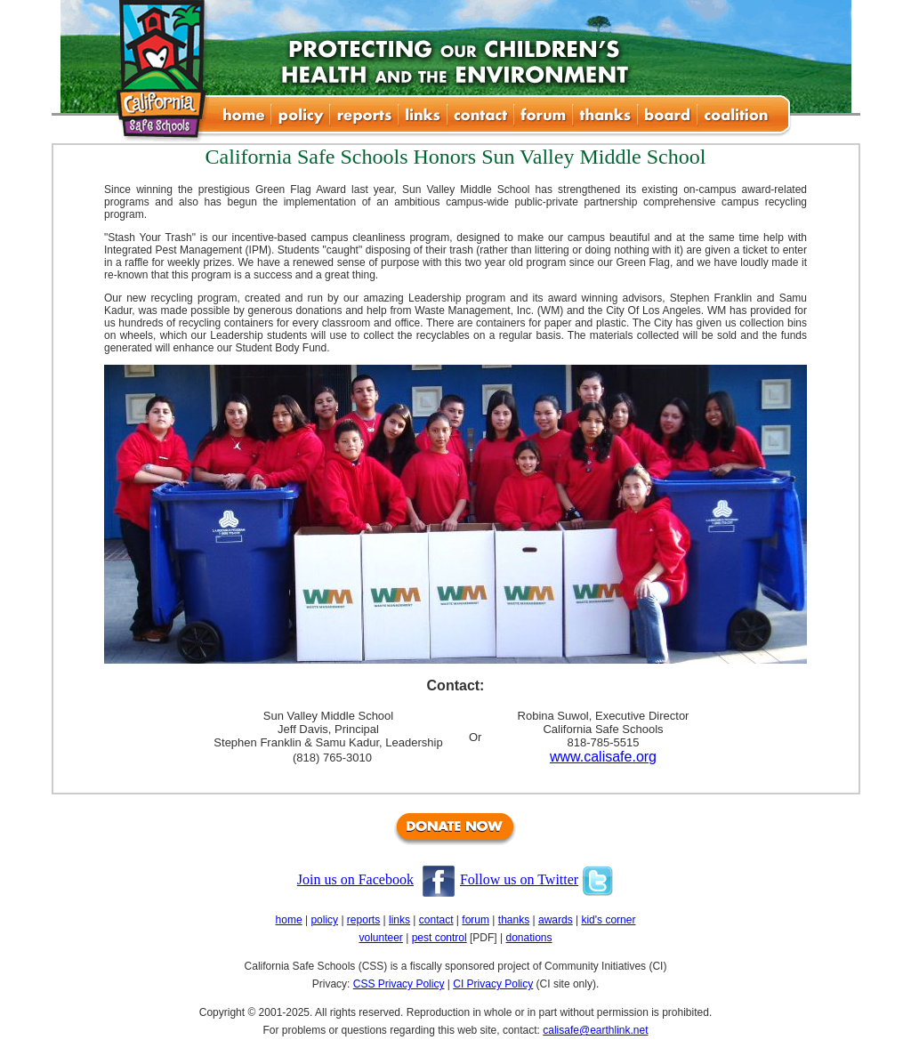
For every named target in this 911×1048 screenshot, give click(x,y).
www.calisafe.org (603, 756)
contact (436, 920)
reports (363, 920)
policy (324, 920)
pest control (439, 937)
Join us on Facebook (355, 879)
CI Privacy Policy (493, 984)
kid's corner (608, 920)
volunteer (380, 937)
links (399, 920)
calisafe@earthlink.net (595, 1030)
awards (555, 920)
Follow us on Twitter (519, 879)
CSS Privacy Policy (399, 984)
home (289, 920)
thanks (513, 920)
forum (475, 920)
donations (528, 937)
